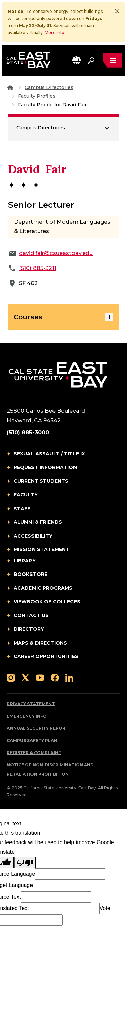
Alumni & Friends (38, 522)
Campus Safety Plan (32, 740)
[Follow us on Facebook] (55, 677)
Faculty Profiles (37, 96)
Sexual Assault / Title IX (49, 454)
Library (25, 561)
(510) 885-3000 (28, 432)
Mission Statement (41, 549)
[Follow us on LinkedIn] (69, 677)
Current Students (41, 481)
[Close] (117, 11)
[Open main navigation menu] (112, 60)
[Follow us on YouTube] (40, 677)
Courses (63, 317)
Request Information (45, 467)
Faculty (26, 495)
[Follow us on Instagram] (11, 677)
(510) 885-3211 (37, 268)
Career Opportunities (46, 656)
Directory (29, 629)
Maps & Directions (40, 643)
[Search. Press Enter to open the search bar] (91, 60)
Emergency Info (27, 716)
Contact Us (31, 615)
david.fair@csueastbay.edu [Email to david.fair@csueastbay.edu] (56, 253)
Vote (105, 908)
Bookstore (30, 574)
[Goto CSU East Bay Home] (10, 87)
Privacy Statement (31, 703)
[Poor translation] (25, 862)
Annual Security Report (37, 728)
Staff (22, 508)
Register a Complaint (34, 752)
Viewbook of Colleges (47, 602)
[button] (76, 60)
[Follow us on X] (25, 677)
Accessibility (33, 536)
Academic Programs (43, 588)
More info (54, 32)
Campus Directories (49, 87)
